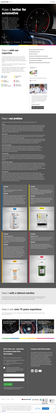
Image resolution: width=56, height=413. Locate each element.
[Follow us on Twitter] (36, 370)
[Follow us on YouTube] (40, 370)
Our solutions (17, 42)
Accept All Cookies (45, 408)
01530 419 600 (35, 104)
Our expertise (7, 42)
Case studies (38, 42)
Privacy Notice (9, 388)
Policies (8, 399)
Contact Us (3, 399)
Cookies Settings (37, 408)
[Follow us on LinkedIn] (32, 370)
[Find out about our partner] (26, 399)
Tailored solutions (27, 42)
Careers (12, 399)
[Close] (54, 409)
